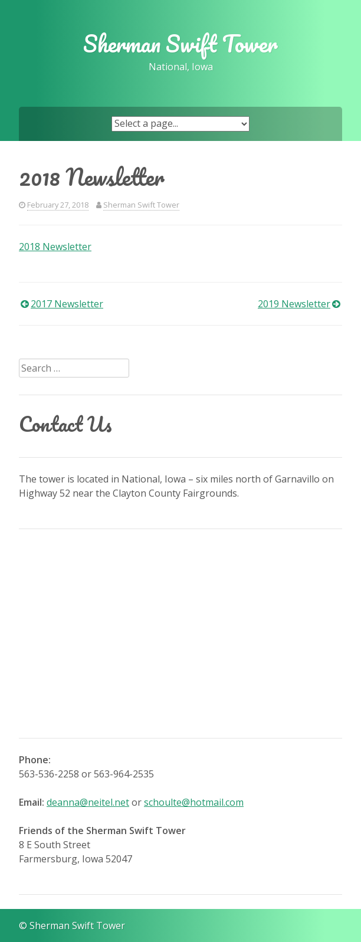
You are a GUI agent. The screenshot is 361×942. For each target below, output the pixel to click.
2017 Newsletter (67, 303)
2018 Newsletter (55, 246)
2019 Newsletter (294, 303)
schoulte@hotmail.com (194, 802)
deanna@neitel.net (88, 802)
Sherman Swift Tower (180, 43)
